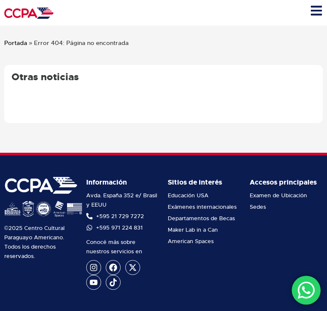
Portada (15, 43)
